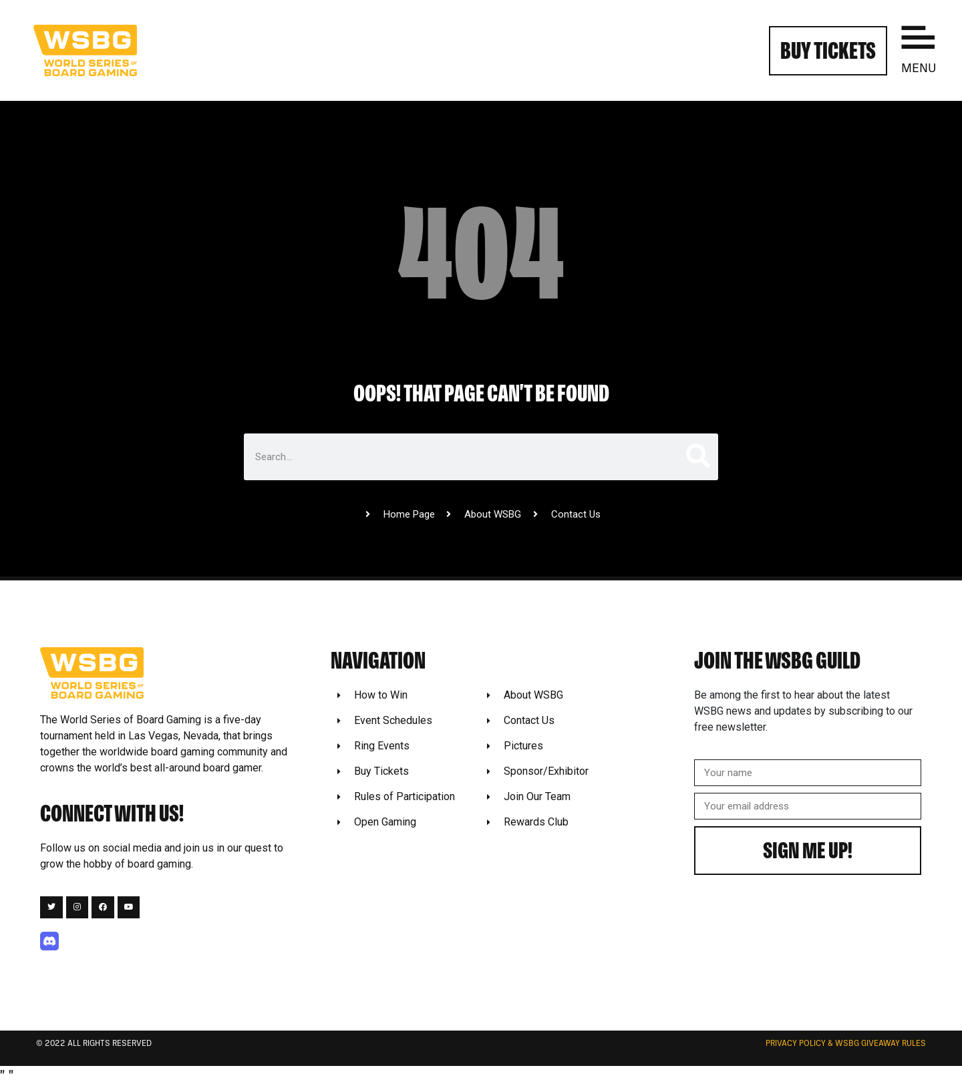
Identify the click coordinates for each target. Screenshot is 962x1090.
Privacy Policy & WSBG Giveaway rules (846, 1044)
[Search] (697, 456)
